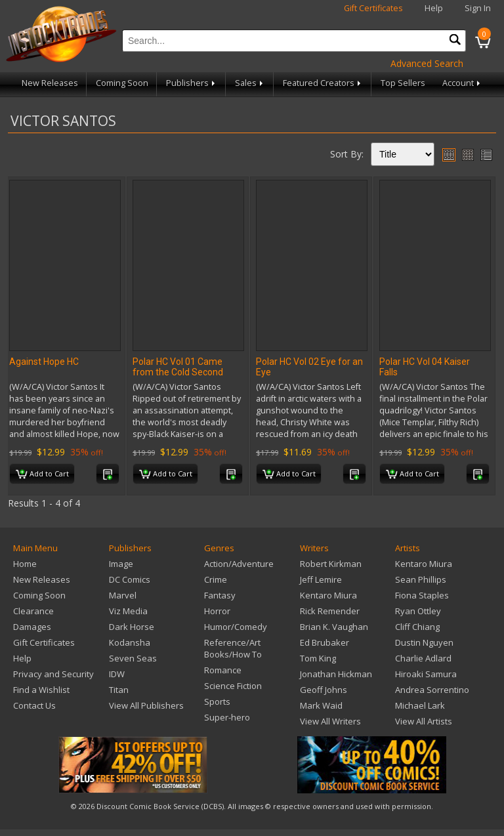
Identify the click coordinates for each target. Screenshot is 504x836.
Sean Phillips (420, 579)
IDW (117, 674)
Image (121, 564)
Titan (119, 690)
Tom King (318, 658)
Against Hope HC (44, 361)
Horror (217, 611)
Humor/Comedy (235, 627)
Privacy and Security (53, 674)
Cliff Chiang (417, 627)
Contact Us (34, 705)
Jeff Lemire (321, 579)
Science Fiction (233, 686)
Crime (215, 579)
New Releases (50, 83)
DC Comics (129, 579)
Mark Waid (321, 705)
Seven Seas (133, 658)
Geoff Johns (323, 690)
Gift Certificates (373, 8)
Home (25, 564)
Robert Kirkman (331, 564)
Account (462, 83)
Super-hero (227, 717)
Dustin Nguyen (424, 642)
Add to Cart (42, 474)
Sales (250, 83)
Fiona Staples (422, 595)
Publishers (191, 83)
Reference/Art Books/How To (233, 648)
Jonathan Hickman (336, 674)
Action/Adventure (239, 564)
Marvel (122, 595)
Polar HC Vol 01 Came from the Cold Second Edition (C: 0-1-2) (178, 372)
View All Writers (330, 721)
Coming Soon (122, 83)
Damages (32, 627)
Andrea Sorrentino (432, 690)
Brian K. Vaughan (334, 627)
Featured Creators (323, 83)
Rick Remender (330, 611)
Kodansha (129, 642)
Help (434, 8)
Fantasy (220, 595)
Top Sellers (403, 83)
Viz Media (128, 611)
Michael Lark (420, 705)
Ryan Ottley (418, 611)
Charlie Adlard (423, 658)
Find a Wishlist (41, 690)
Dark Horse (131, 627)
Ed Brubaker (324, 642)
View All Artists (423, 721)
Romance (223, 670)
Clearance (33, 611)
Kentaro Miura (328, 595)
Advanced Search (426, 63)
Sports (217, 701)
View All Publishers (146, 705)
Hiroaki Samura (426, 674)
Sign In (478, 8)
